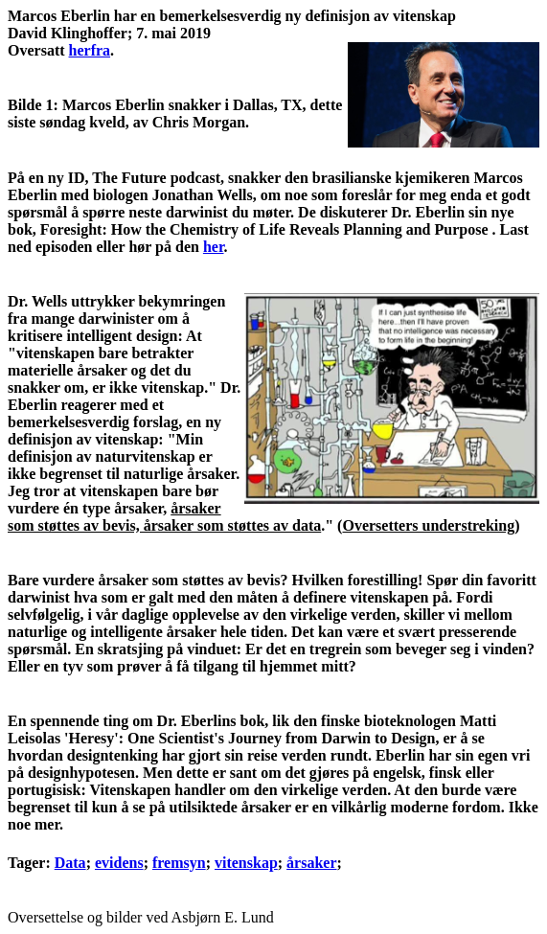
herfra (90, 50)
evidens (119, 862)
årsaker (311, 862)
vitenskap (246, 862)
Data (70, 862)
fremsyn (179, 862)
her (213, 247)
